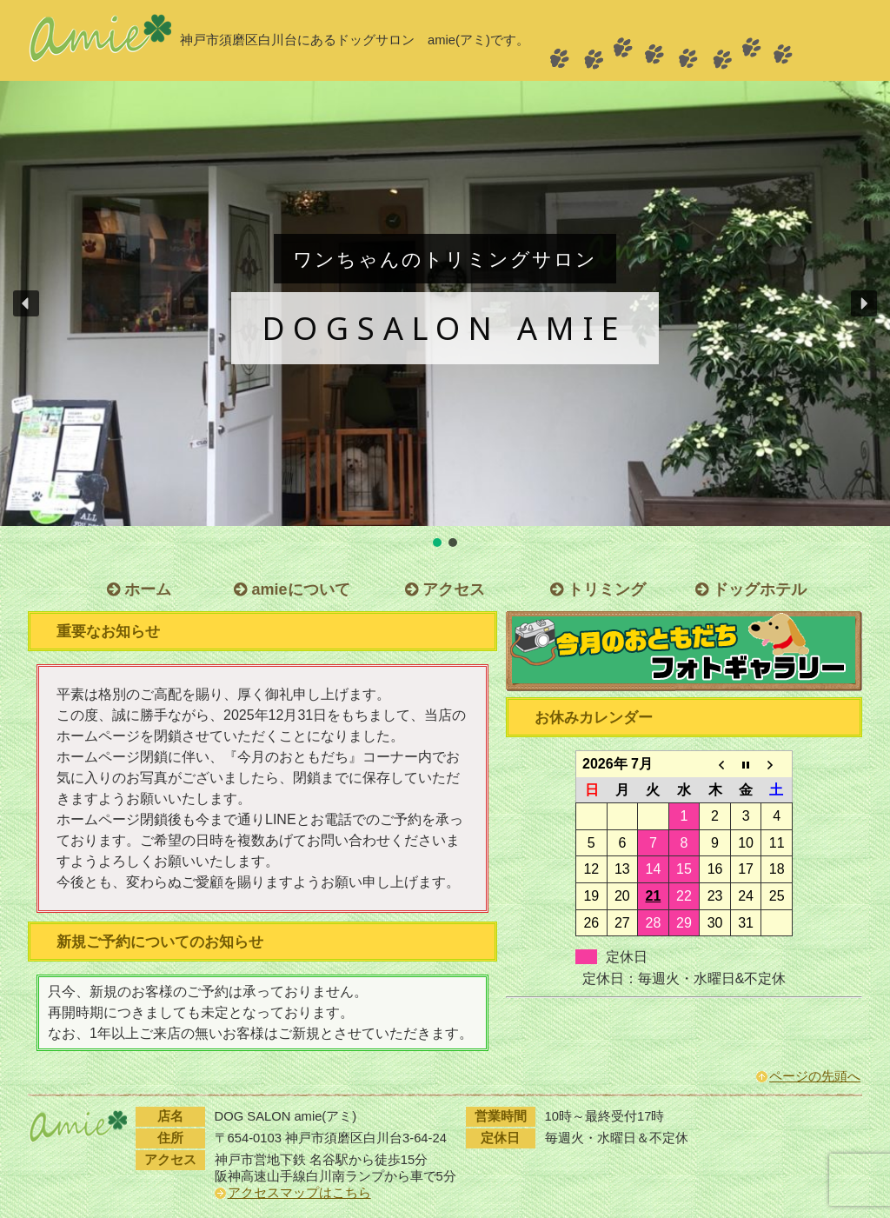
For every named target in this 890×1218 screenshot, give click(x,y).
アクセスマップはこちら (299, 1193)
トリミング (598, 589)
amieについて (291, 589)
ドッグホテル (751, 589)
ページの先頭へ (814, 1076)
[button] (26, 303)
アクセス (445, 589)
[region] (445, 315)
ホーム (139, 589)
